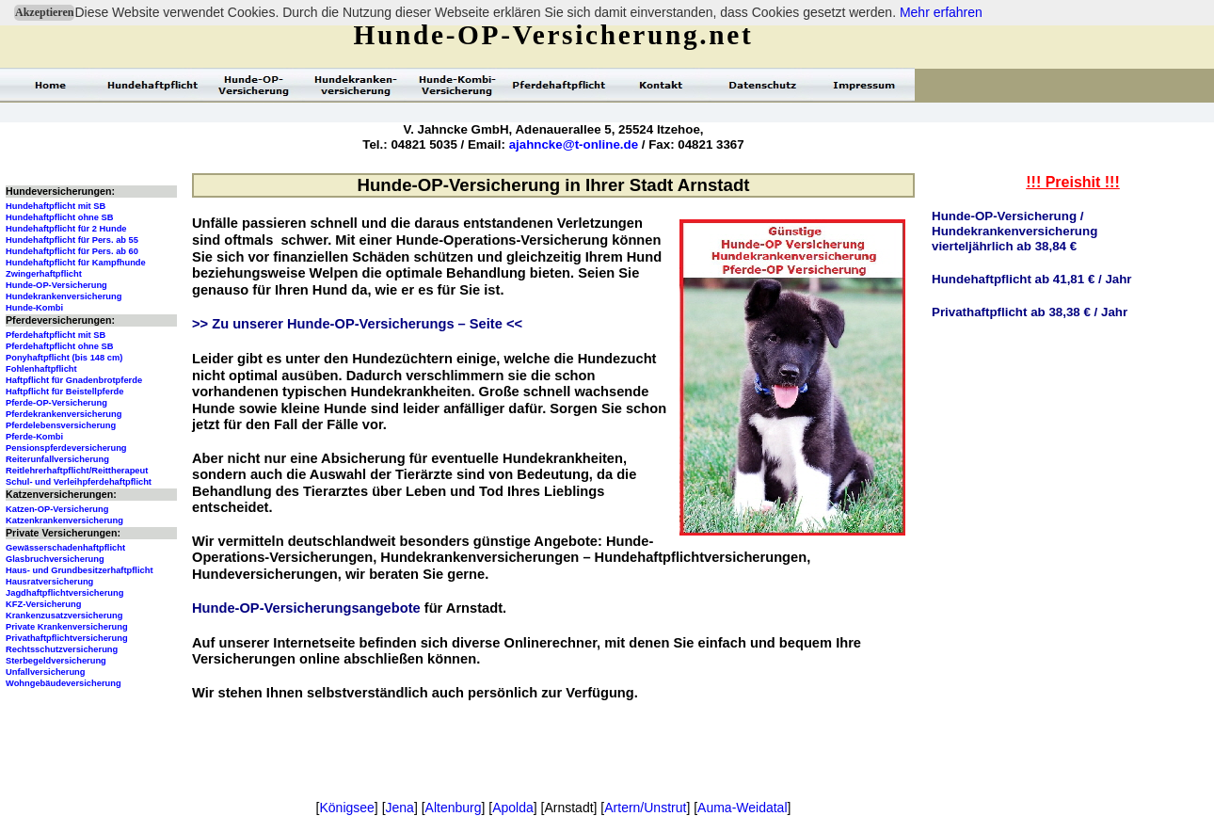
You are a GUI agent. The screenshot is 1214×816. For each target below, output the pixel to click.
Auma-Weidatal (742, 807)
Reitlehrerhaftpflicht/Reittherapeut (77, 470)
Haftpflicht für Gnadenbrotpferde (74, 380)
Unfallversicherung (46, 672)
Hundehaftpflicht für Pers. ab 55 (72, 240)
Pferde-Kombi (34, 436)
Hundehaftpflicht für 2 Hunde (66, 228)
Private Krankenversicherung (67, 627)
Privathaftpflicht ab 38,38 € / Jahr (1029, 312)
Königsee (346, 807)
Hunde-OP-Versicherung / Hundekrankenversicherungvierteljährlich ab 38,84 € (1014, 231)
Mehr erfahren (941, 12)
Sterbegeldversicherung (56, 660)
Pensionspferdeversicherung (66, 448)
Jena (400, 807)
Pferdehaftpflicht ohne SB (60, 346)
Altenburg (453, 807)
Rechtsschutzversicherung (62, 649)
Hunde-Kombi (34, 307)
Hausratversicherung (49, 581)
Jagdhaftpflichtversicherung (64, 593)
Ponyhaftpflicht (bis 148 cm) (64, 357)
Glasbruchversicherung (55, 559)
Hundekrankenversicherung (63, 296)
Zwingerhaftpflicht (44, 274)
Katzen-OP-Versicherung (57, 509)
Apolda (513, 807)
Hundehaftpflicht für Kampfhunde (76, 262)
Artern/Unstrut (645, 807)
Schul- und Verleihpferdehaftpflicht (79, 482)
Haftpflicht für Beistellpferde (64, 391)
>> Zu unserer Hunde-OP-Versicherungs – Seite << (357, 323)
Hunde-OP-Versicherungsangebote (306, 608)
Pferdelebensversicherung (61, 425)
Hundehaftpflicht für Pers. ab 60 (72, 251)
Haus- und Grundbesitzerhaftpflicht (79, 570)
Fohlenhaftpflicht (41, 369)
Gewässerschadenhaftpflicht (65, 547)
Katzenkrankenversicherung (64, 520)
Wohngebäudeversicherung (63, 683)
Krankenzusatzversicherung (64, 615)
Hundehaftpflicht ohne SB (60, 217)
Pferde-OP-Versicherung (56, 403)
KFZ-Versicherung (43, 604)
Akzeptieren (44, 12)
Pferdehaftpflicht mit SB (55, 335)
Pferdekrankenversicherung (63, 414)
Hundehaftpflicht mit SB (55, 206)
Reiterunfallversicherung (57, 459)
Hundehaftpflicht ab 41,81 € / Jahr (1032, 279)
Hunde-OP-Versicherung (56, 285)
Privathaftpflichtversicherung (67, 638)
